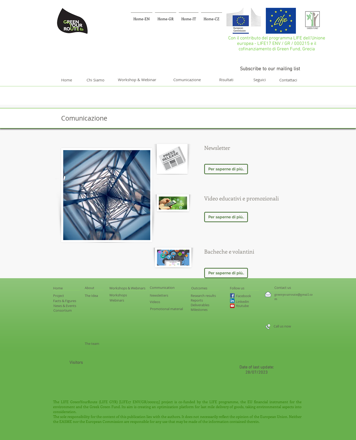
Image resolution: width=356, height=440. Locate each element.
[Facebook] (246, 296)
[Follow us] (244, 288)
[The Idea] (95, 295)
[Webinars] (128, 300)
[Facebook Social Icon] (232, 295)
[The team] (92, 343)
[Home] (66, 80)
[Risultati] (226, 79)
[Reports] (200, 300)
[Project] (62, 295)
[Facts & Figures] (69, 300)
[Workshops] (121, 295)
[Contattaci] (288, 80)
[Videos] (157, 301)
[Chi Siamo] (95, 80)
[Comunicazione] (187, 79)
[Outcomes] (209, 288)
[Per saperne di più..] (226, 169)
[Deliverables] (204, 305)
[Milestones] (199, 309)
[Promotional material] (173, 308)
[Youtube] (247, 305)
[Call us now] (293, 326)
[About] (94, 288)
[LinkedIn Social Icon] (232, 300)
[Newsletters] (159, 295)
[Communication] (168, 287)
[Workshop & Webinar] (137, 79)
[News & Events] (69, 305)
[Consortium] (66, 310)
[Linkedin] (250, 301)
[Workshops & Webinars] (134, 288)
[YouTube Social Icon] (232, 306)
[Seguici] (259, 79)
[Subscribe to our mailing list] (269, 69)
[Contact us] (283, 287)
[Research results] (211, 295)
